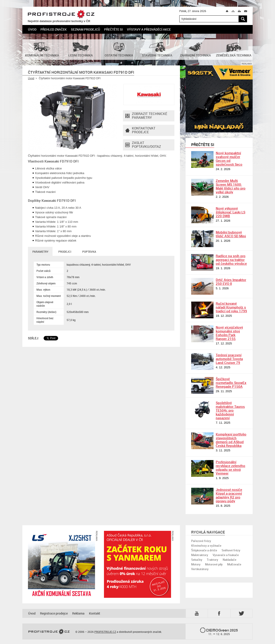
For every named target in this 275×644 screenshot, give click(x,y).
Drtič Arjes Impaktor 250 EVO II (231, 281)
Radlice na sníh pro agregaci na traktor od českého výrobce (231, 260)
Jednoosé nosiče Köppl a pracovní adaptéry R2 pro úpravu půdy (229, 495)
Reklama (78, 613)
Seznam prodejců (85, 29)
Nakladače (229, 560)
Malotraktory (199, 555)
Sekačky (196, 560)
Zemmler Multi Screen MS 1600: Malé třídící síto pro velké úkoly (230, 186)
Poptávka (89, 251)
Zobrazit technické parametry (146, 115)
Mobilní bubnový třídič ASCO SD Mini (231, 234)
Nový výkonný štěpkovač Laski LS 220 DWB (230, 212)
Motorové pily (214, 564)
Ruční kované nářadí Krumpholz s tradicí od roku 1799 (231, 307)
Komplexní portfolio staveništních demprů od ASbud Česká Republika (231, 440)
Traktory (212, 560)
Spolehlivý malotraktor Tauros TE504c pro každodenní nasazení (230, 410)
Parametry (40, 251)
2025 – (219, 631)
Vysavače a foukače (226, 555)
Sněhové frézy (231, 550)
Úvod (32, 29)
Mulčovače (234, 564)
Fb (220, 613)
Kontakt (94, 613)
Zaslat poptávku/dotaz (143, 144)
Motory (196, 564)
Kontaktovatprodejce (140, 130)
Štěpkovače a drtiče (204, 550)
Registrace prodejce (54, 613)
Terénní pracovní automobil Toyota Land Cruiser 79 (229, 359)
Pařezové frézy (201, 541)
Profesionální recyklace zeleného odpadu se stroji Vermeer (230, 467)
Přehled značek (53, 29)
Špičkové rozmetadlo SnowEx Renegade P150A (231, 383)
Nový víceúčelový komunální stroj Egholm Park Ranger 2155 (229, 333)
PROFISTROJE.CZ (61, 14)
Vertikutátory (200, 569)
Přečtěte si (113, 29)
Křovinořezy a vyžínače (206, 546)
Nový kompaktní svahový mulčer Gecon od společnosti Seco (229, 159)
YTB (198, 613)
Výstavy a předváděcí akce (149, 29)
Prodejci (64, 251)
